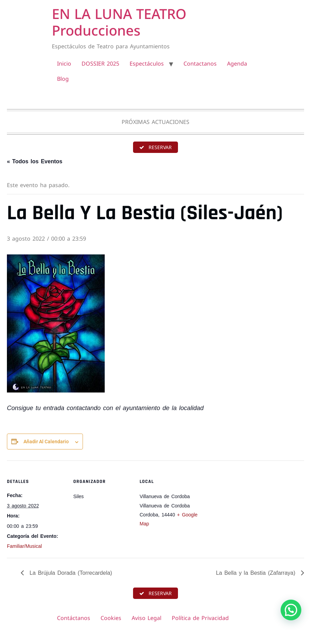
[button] (291, 610)
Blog (63, 79)
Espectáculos (147, 63)
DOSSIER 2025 (100, 63)
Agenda (237, 63)
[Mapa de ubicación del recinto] (242, 508)
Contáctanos (73, 618)
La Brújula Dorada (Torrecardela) (69, 573)
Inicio (64, 63)
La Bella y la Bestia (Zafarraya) (257, 573)
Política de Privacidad (200, 618)
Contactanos (200, 63)
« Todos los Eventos (34, 161)
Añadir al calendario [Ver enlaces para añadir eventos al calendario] (46, 441)
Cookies (111, 618)
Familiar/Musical (24, 546)
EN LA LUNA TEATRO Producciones (119, 22)
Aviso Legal (146, 618)
